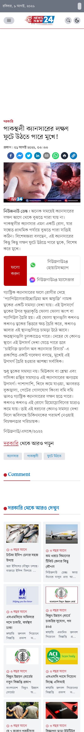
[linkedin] (37, 155)
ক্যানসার (12, 456)
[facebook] (10, 155)
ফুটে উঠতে (54, 456)
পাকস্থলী (32, 456)
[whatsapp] (55, 155)
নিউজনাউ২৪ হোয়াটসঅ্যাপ (49, 265)
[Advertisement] (42, 73)
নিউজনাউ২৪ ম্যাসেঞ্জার (52, 280)
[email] (46, 155)
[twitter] (28, 155)
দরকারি (8, 121)
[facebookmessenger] (19, 155)
